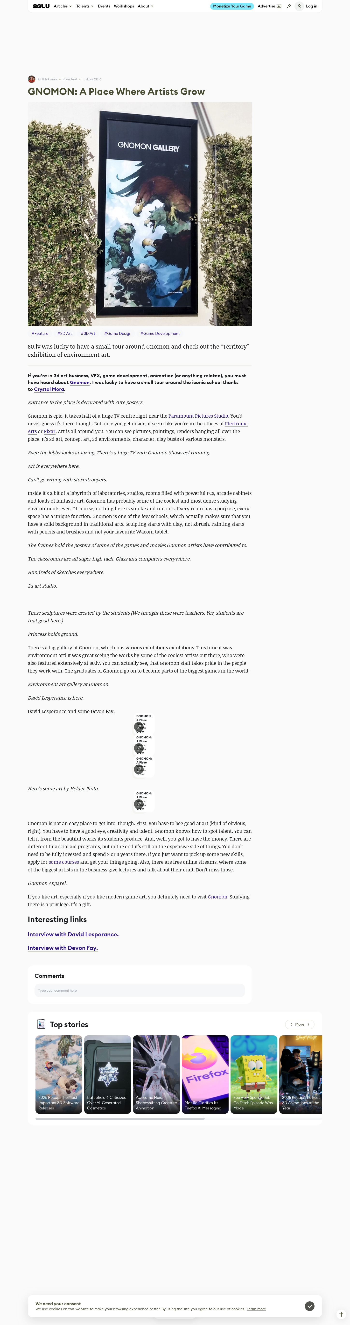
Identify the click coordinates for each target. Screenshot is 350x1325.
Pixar (50, 431)
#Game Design (117, 333)
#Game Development (160, 333)
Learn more (256, 1309)
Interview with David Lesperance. (73, 934)
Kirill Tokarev (47, 79)
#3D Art (88, 333)
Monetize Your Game (232, 6)
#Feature (40, 333)
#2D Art (64, 333)
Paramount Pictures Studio (198, 416)
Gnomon (80, 382)
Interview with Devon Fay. (63, 948)
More (299, 1024)
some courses (64, 862)
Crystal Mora (49, 389)
